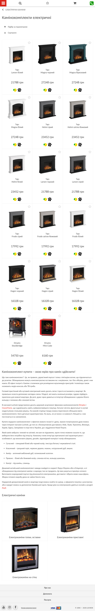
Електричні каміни (15, 9)
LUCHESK (90, 608)
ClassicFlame (7, 408)
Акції (4, 488)
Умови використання (28, 608)
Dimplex (82, 405)
